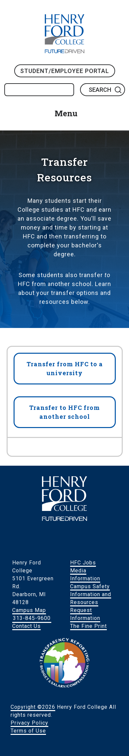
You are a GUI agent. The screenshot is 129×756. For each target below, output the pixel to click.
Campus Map (29, 610)
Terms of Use (28, 731)
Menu (66, 113)
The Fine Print (88, 626)
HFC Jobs (83, 562)
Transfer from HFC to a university (64, 368)
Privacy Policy (29, 723)
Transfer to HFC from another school (64, 412)
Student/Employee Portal (64, 70)
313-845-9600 (32, 618)
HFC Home (64, 33)
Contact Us (26, 626)
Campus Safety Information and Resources (90, 594)
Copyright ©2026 (33, 707)
